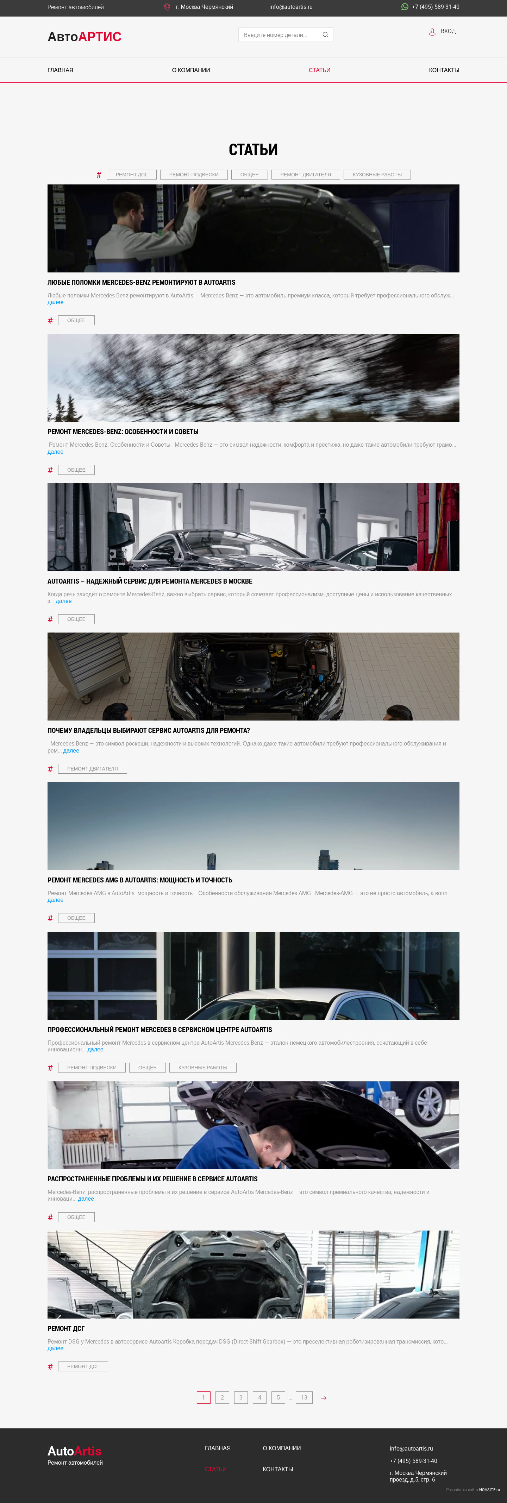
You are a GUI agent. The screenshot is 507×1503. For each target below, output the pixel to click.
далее (55, 302)
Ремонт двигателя (306, 174)
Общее (249, 174)
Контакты (444, 70)
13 (304, 1397)
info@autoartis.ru (291, 7)
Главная (60, 70)
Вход (448, 30)
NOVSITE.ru (489, 1489)
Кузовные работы (377, 174)
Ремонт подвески (194, 174)
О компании (191, 70)
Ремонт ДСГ (132, 174)
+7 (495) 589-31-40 (430, 7)
